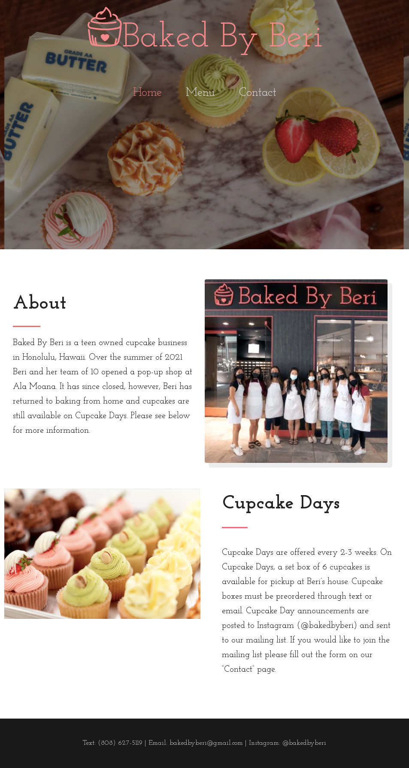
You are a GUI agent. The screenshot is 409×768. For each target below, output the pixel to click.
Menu (200, 98)
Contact (257, 98)
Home (147, 98)
